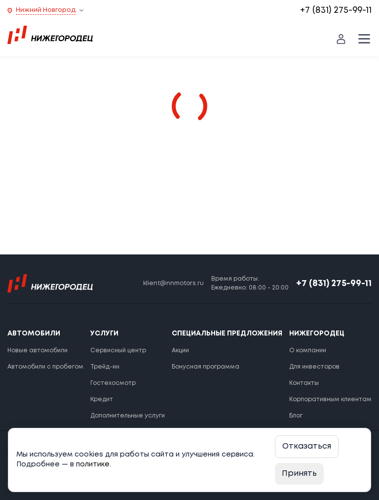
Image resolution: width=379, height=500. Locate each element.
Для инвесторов (314, 367)
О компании (307, 350)
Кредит (101, 399)
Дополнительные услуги (127, 415)
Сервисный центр (118, 350)
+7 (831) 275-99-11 (336, 10)
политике (93, 464)
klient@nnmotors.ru (173, 283)
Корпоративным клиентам (330, 399)
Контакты (304, 383)
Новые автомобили (37, 350)
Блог (296, 415)
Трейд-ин (104, 367)
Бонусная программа (205, 367)
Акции (180, 350)
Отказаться (306, 446)
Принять (299, 473)
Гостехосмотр (113, 383)
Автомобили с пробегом (45, 367)
